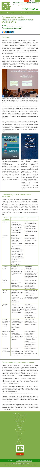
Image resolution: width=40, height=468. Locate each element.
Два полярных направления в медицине (11, 28)
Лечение (35, 13)
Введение (4, 25)
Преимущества (10, 13)
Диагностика (24, 13)
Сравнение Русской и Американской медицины (13, 27)
